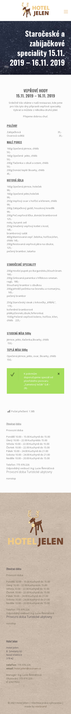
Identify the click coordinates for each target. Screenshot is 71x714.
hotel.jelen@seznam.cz (27, 668)
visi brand (41, 706)
